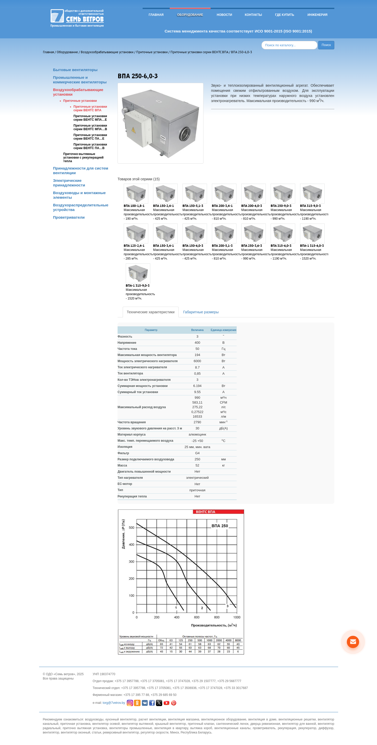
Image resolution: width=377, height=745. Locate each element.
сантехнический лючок (232, 724)
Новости (224, 15)
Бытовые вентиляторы (75, 70)
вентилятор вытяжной (137, 724)
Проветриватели (69, 217)
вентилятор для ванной (299, 724)
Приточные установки (152, 52)
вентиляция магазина (183, 719)
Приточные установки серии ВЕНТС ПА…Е (90, 136)
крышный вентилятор (170, 724)
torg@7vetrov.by (114, 702)
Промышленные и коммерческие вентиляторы (80, 79)
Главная (156, 15)
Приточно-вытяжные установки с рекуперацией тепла (83, 157)
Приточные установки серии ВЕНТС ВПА (199, 52)
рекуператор (307, 728)
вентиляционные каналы (232, 728)
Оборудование (190, 15)
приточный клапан (201, 724)
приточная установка (75, 724)
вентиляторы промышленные (130, 728)
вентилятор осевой (106, 724)
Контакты (253, 15)
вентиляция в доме (262, 719)
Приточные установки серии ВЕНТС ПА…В (90, 146)
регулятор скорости (154, 732)
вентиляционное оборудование (223, 719)
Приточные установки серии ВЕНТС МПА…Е (90, 117)
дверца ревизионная (265, 724)
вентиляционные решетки (297, 719)
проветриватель (264, 728)
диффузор (325, 728)
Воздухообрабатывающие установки (107, 52)
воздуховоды (94, 719)
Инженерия (317, 15)
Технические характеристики (151, 312)
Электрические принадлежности (69, 182)
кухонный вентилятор (121, 719)
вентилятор (51, 732)
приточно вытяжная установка (85, 728)
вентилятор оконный (75, 732)
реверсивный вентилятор (121, 732)
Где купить (284, 15)
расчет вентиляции (152, 719)
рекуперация (287, 728)
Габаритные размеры (201, 312)
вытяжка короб (201, 728)
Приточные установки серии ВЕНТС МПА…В (90, 127)
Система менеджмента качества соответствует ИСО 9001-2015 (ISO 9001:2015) (238, 31)
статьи (96, 732)
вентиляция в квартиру (171, 728)
